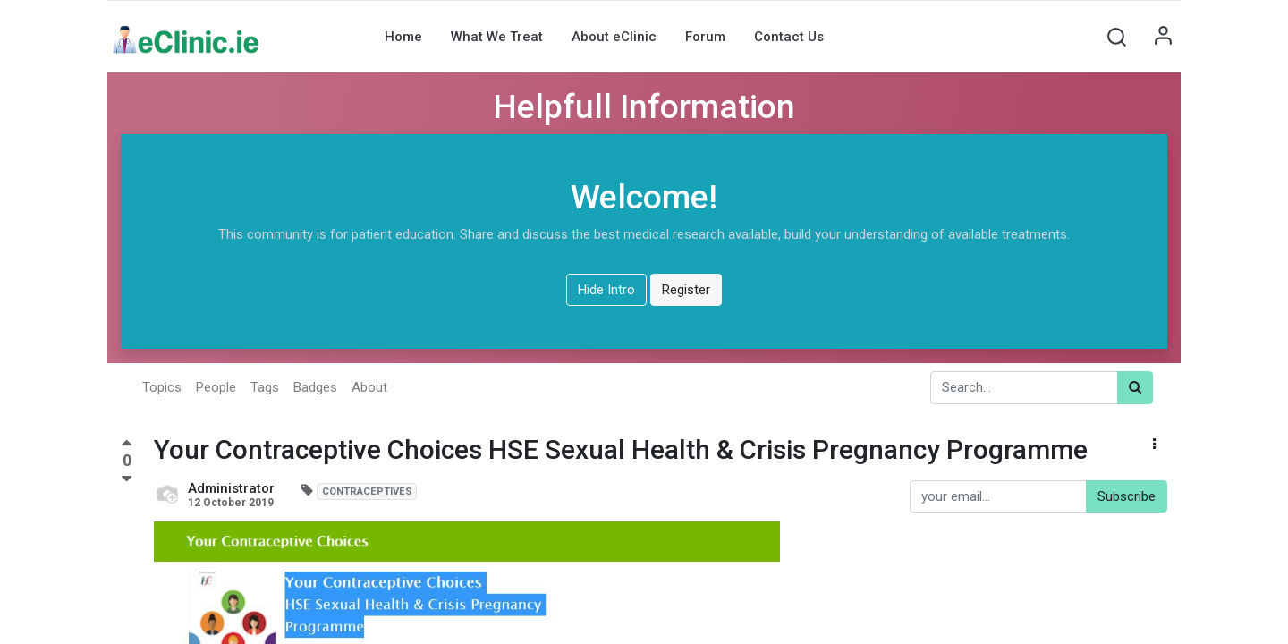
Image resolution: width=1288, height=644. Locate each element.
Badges (315, 387)
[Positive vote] (126, 445)
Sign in (1163, 37)
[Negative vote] (126, 479)
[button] (1116, 37)
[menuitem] (403, 36)
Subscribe (1126, 496)
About (369, 387)
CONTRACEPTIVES (367, 491)
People (216, 387)
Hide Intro (606, 290)
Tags (264, 387)
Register (686, 290)
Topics (162, 387)
